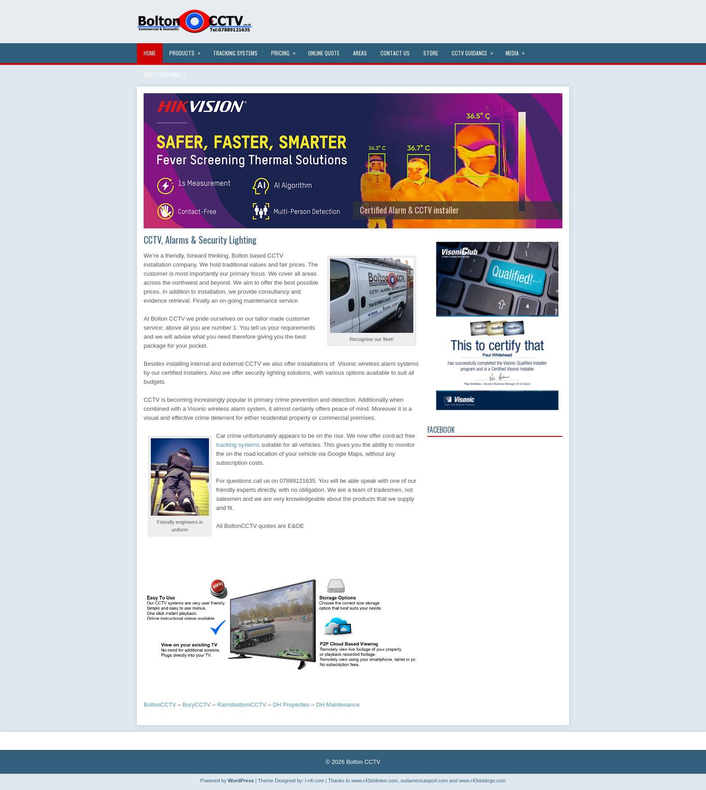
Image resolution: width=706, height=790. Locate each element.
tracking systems (238, 444)
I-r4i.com (314, 780)
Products (187, 50)
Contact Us (395, 53)
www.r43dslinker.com (374, 780)
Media (518, 50)
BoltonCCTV (160, 704)
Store (430, 53)
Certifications (168, 71)
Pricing (286, 50)
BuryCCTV (197, 704)
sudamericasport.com (424, 780)
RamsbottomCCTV (241, 704)
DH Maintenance (338, 704)
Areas (360, 53)
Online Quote (323, 53)
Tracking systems (235, 53)
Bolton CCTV (363, 761)
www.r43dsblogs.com (482, 780)
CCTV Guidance (475, 50)
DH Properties (291, 704)
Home (150, 53)
